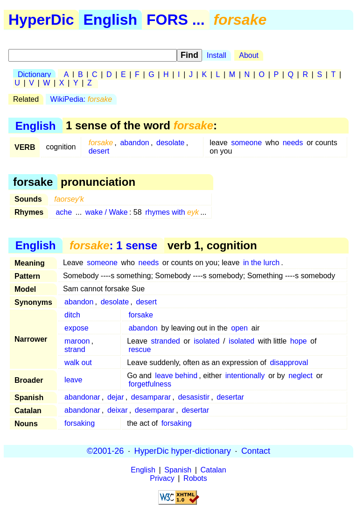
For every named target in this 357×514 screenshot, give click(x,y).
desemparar (155, 410)
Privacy (162, 478)
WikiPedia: (81, 99)
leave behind (176, 376)
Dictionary (34, 74)
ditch (72, 315)
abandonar (82, 397)
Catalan (213, 470)
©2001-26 (105, 451)
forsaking (79, 423)
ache (64, 212)
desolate (170, 143)
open (239, 328)
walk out (78, 362)
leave (73, 380)
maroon (77, 341)
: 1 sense (113, 245)
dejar (115, 397)
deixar (117, 410)
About (249, 55)
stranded (165, 341)
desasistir (194, 397)
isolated (206, 341)
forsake (140, 315)
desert (99, 151)
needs (293, 143)
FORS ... (175, 19)
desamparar (151, 397)
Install (216, 55)
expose (76, 328)
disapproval (289, 362)
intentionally (245, 376)
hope (298, 341)
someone (246, 143)
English (111, 19)
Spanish (177, 470)
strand (74, 349)
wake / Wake (106, 212)
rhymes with (172, 212)
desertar (230, 397)
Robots (195, 478)
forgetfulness (149, 384)
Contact (255, 451)
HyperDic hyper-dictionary (182, 451)
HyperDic (41, 19)
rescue (139, 349)
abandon (134, 143)
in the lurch (261, 263)
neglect (300, 376)
